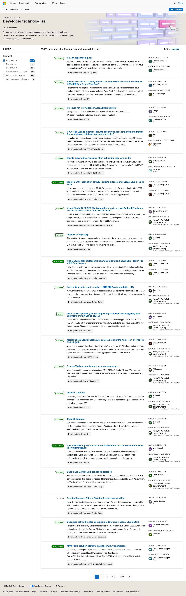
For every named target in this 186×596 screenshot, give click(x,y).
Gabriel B (156, 534)
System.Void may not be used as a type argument (92, 366)
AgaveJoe (157, 144)
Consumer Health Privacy (69, 592)
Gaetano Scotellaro (160, 264)
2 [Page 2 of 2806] (101, 577)
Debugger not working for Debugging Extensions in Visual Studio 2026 (103, 522)
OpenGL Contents (76, 392)
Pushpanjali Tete (159, 120)
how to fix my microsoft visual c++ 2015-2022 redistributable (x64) (100, 287)
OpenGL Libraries (76, 419)
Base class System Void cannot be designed (89, 472)
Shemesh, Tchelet (160, 85)
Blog (33, 592)
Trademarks (117, 592)
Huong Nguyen (159, 501)
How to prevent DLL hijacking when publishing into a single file (99, 158)
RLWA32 (156, 170)
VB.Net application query (79, 58)
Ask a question (176, 9)
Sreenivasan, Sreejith (161, 549)
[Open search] (174, 3)
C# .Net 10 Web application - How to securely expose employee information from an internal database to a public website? (105, 133)
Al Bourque (157, 369)
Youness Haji (158, 448)
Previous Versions (22, 592)
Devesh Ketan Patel (160, 525)
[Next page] (128, 577)
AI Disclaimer (8, 592)
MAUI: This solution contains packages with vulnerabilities (97, 546)
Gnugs (155, 111)
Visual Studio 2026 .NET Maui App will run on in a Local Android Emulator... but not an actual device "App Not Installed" (105, 209)
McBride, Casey (159, 161)
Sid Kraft (156, 237)
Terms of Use (88, 592)
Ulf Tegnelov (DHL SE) (161, 185)
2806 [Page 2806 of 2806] (122, 577)
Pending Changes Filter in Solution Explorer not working (95, 498)
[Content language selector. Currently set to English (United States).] (14, 586)
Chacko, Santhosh (160, 61)
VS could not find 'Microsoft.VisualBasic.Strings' (91, 108)
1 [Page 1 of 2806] (96, 577)
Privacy (53, 592)
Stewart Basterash (160, 211)
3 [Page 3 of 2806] (107, 577)
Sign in (180, 3)
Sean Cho (157, 290)
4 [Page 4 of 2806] (112, 577)
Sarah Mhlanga (159, 94)
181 (154, 135)
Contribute (43, 592)
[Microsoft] (4, 3)
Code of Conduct (102, 592)
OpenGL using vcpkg (77, 234)
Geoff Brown (158, 475)
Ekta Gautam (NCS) (160, 343)
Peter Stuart (157, 316)
